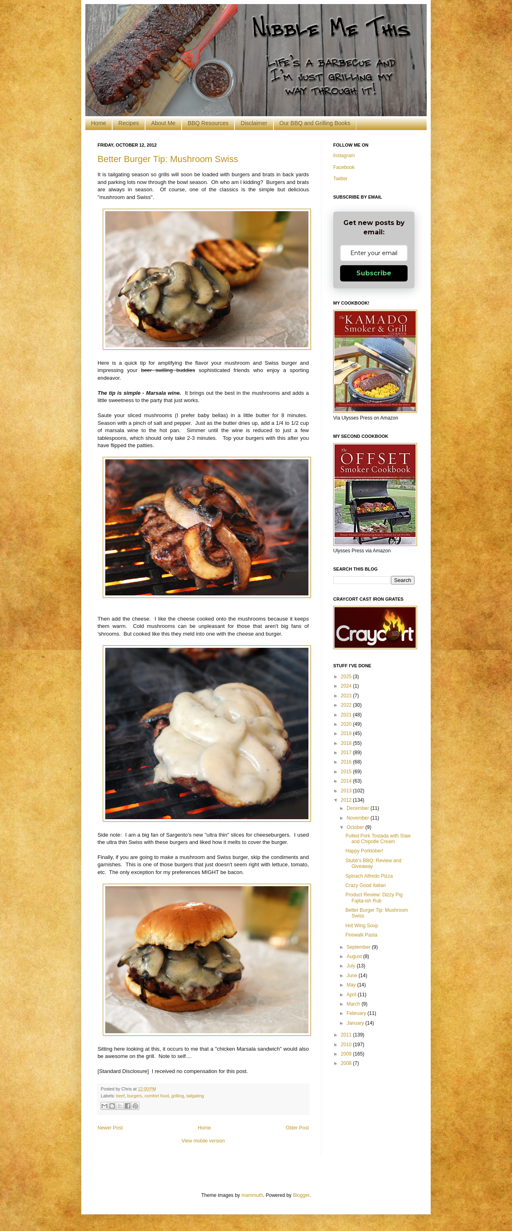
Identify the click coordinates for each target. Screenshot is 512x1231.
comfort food (156, 1095)
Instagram (344, 155)
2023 (347, 696)
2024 (347, 686)
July (352, 966)
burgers (134, 1095)
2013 (347, 791)
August (355, 956)
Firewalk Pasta (361, 935)
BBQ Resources (208, 123)
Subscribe (373, 273)
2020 (347, 724)
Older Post (297, 1128)
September (359, 947)
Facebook (344, 167)
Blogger (301, 1195)
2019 (347, 733)
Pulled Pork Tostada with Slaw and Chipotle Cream (378, 838)
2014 (347, 781)
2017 (347, 752)
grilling (177, 1095)
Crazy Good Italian (365, 885)
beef (120, 1095)
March (354, 1004)
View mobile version (203, 1141)
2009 (347, 1054)
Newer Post (110, 1128)
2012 (347, 800)
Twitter (340, 179)
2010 (347, 1044)
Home (98, 123)
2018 (347, 743)
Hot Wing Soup (361, 925)
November (359, 818)
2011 (347, 1035)
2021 (347, 715)
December (359, 808)
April (352, 994)
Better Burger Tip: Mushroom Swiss (168, 159)
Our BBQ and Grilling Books (315, 123)
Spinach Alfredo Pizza (369, 876)
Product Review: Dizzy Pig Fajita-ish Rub (374, 897)
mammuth (252, 1195)
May (352, 985)
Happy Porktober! (364, 851)
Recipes (128, 123)
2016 (347, 762)
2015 (347, 772)
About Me (163, 123)
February (357, 1013)
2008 (347, 1063)
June (352, 975)
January (356, 1023)
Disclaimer (254, 123)
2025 (347, 676)
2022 (347, 705)
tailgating (195, 1095)
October (356, 827)
